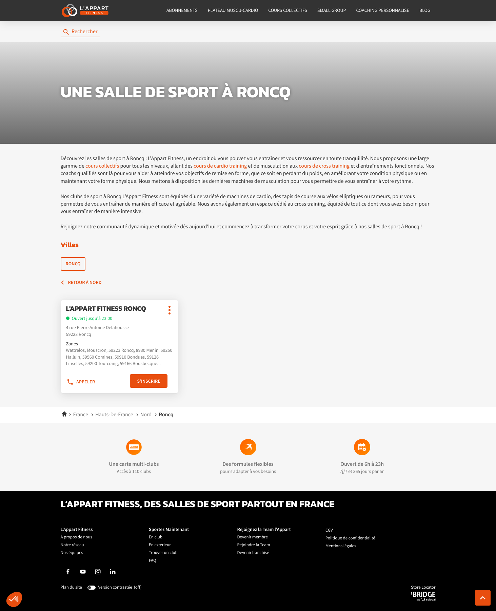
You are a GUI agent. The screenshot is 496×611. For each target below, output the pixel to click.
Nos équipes (72, 553)
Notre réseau (72, 545)
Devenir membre (252, 537)
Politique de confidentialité (350, 538)
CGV (329, 530)
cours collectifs (102, 166)
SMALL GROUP (331, 10)
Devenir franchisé (253, 553)
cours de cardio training (220, 166)
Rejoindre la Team (253, 545)
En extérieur (160, 545)
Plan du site (71, 587)
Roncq (73, 264)
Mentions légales (340, 546)
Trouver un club (163, 553)
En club (155, 537)
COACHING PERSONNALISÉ (382, 10)
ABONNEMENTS (182, 10)
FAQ (152, 561)
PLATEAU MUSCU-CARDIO (233, 10)
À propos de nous (77, 537)
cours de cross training (324, 166)
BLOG (425, 10)
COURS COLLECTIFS (287, 10)
